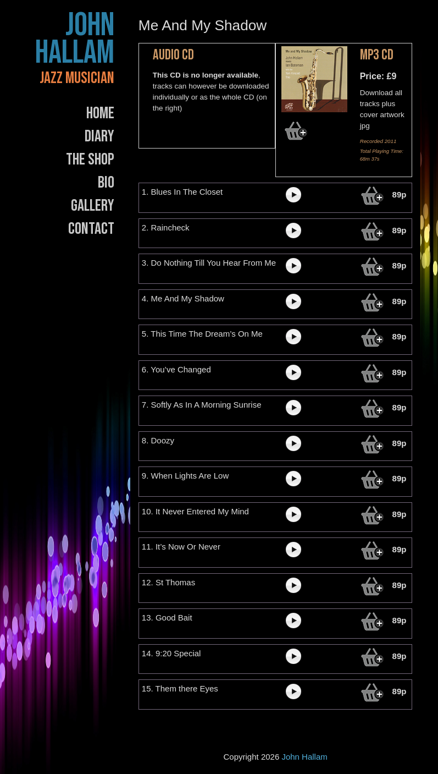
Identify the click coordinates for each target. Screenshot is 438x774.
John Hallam (74, 39)
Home (100, 113)
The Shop (90, 159)
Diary (99, 136)
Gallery (92, 206)
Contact (91, 229)
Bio (106, 183)
